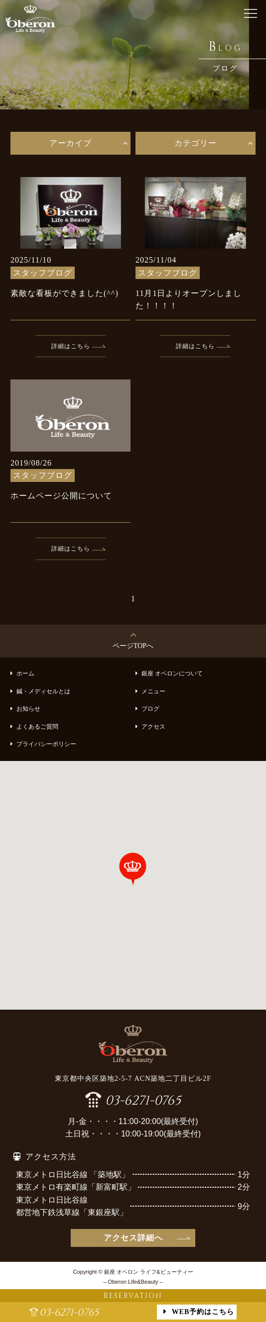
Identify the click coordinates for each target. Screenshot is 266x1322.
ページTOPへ (133, 646)
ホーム (25, 673)
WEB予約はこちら (203, 1312)
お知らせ (28, 708)
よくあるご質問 (37, 726)
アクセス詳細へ (133, 1237)
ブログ (150, 708)
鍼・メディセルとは (43, 691)
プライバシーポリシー (46, 744)
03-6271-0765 (143, 1099)
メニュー (153, 691)
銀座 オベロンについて (172, 673)
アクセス (153, 726)
